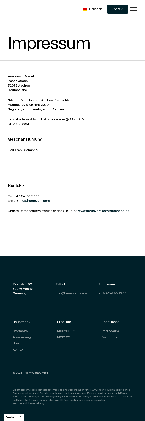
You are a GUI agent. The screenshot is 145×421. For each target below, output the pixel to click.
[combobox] (14, 417)
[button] (93, 9)
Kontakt (18, 349)
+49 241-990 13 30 (112, 293)
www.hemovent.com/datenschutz (103, 211)
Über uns (19, 343)
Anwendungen (24, 337)
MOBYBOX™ (66, 331)
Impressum (110, 331)
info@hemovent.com (34, 200)
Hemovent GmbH (36, 372)
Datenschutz (111, 337)
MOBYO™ (63, 337)
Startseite (20, 331)
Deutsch (11, 417)
